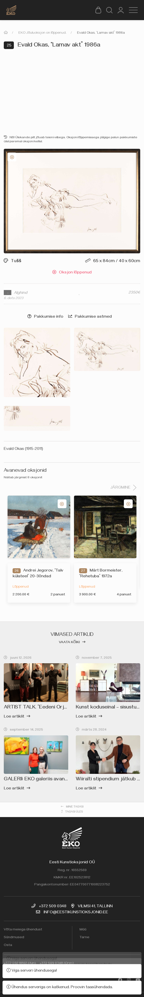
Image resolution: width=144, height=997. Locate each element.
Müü (83, 930)
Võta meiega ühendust (23, 930)
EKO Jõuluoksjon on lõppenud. (42, 33)
